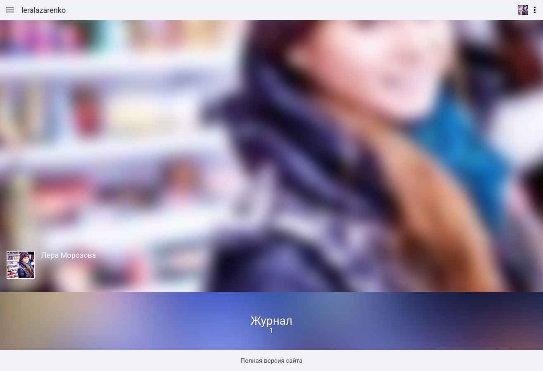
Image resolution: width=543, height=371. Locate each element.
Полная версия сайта (272, 360)
